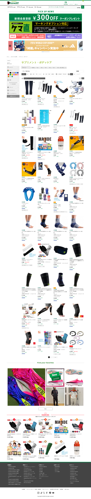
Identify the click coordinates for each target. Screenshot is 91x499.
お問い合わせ (67, 489)
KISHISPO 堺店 (11, 468)
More (45, 408)
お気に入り (57, 469)
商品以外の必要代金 (43, 466)
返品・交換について (43, 474)
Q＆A (40, 478)
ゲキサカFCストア (27, 468)
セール (40, 74)
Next (55, 357)
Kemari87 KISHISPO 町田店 (13, 479)
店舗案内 (9, 464)
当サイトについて (45, 489)
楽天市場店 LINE (73, 478)
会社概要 (23, 489)
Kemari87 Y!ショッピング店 (29, 471)
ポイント (43, 78)
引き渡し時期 (41, 473)
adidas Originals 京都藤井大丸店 (14, 484)
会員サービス (57, 464)
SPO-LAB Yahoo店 (27, 482)
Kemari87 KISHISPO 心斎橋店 (13, 469)
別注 (46, 74)
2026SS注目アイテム (25, 67)
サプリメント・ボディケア (23, 56)
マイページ (57, 468)
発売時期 (25, 78)
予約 (36, 74)
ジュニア (78, 74)
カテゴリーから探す (14, 56)
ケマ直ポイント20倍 (38, 67)
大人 (74, 74)
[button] (10, 46)
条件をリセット (13, 96)
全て (27, 74)
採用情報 (61, 489)
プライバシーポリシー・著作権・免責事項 (33, 489)
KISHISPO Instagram (74, 466)
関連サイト (25, 464)
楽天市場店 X (72, 476)
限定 (49, 74)
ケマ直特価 (32, 67)
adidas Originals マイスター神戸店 (14, 482)
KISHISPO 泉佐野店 (12, 466)
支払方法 (41, 469)
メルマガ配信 (57, 471)
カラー (29, 78)
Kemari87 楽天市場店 (28, 469)
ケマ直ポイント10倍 (55, 67)
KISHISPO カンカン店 (12, 474)
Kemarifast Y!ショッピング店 (29, 476)
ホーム (8, 56)
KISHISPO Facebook (74, 471)
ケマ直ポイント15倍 (47, 67)
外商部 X (71, 483)
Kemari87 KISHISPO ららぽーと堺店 (14, 477)
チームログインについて (43, 476)
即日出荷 (64, 74)
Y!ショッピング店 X (74, 479)
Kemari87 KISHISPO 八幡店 (13, 471)
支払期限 (41, 471)
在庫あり (23, 74)
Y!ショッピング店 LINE (74, 481)
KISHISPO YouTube (74, 474)
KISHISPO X (72, 469)
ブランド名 (33, 78)
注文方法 (41, 468)
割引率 (40, 78)
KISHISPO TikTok (73, 468)
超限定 (53, 74)
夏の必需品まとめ (63, 67)
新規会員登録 (57, 466)
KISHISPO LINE (73, 473)
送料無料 (60, 74)
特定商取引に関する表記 (54, 489)
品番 (36, 78)
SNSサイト (71, 464)
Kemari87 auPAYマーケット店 (29, 473)
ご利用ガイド (41, 464)
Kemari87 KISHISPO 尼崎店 (13, 473)
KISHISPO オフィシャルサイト (29, 466)
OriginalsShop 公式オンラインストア (30, 479)
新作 (33, 74)
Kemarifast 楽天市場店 (28, 474)
